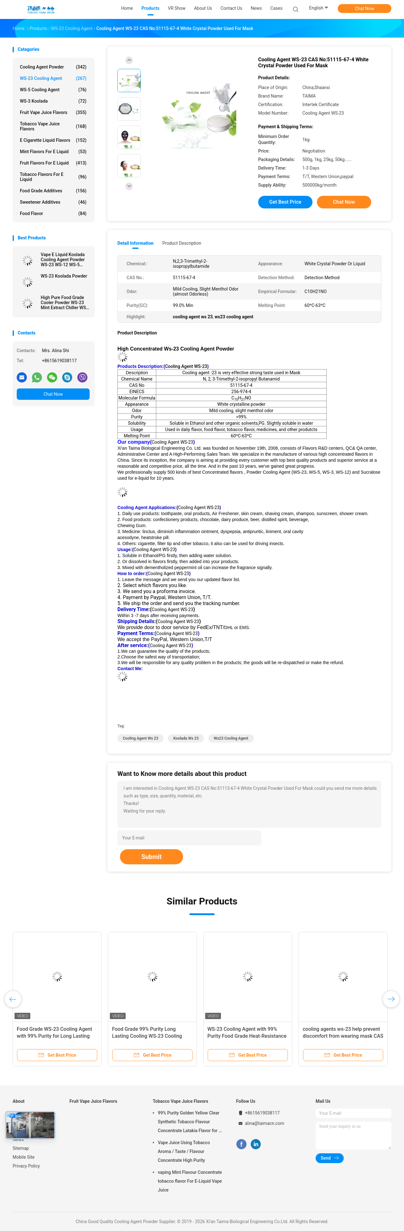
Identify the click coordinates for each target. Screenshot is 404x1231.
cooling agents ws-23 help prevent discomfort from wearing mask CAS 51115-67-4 (343, 1036)
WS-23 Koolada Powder (64, 276)
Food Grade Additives (53, 191)
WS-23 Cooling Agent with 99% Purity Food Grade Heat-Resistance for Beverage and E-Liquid (247, 1036)
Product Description (181, 243)
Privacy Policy (26, 1165)
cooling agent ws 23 (140, 738)
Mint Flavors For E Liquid (53, 151)
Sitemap (21, 1148)
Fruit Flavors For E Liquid (53, 163)
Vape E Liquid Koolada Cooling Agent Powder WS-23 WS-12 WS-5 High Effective (63, 259)
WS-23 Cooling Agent (53, 78)
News (18, 1139)
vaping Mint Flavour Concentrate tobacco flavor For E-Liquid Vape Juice (190, 1181)
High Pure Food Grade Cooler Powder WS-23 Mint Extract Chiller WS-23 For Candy (64, 302)
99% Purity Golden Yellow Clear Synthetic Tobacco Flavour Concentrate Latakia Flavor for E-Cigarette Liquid (190, 1122)
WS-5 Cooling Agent (53, 90)
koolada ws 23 (186, 738)
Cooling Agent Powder (53, 67)
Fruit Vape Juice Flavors (53, 112)
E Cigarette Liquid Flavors (53, 140)
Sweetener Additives (53, 202)
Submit (151, 857)
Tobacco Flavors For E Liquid (53, 177)
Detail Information (135, 243)
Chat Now (364, 8)
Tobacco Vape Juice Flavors (53, 126)
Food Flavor (53, 213)
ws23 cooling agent (231, 738)
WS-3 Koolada (53, 101)
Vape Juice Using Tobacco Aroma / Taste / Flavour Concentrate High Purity (184, 1151)
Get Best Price (285, 202)
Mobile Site (24, 1157)
